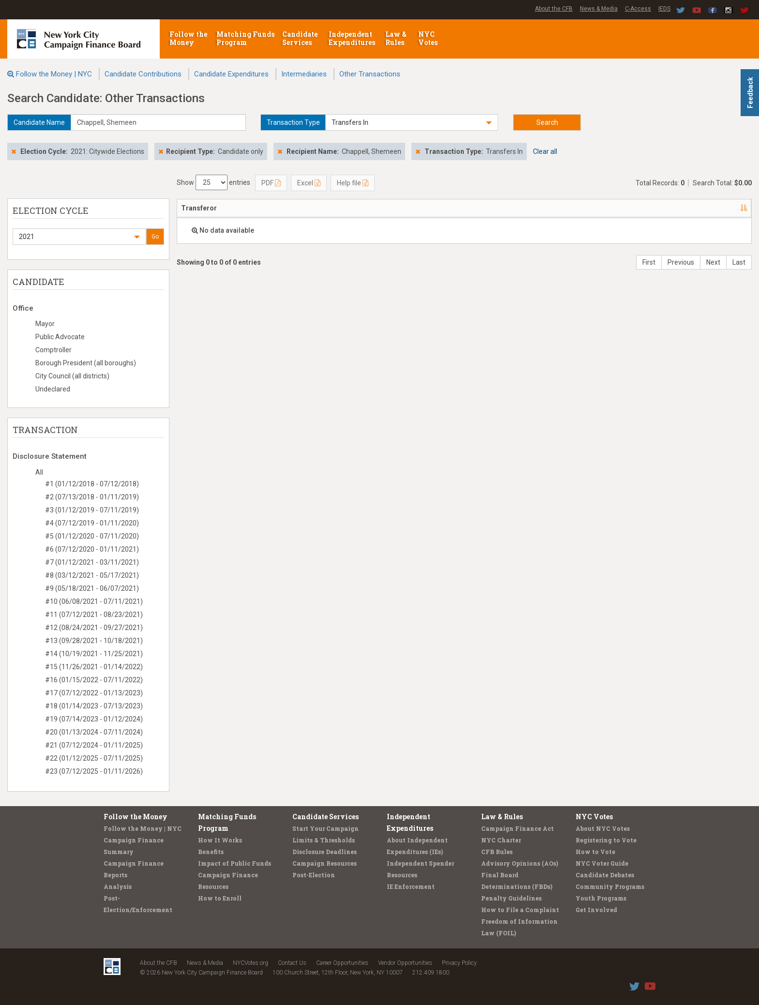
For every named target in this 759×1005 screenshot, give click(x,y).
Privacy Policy (459, 963)
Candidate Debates (605, 875)
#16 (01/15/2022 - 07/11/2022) (94, 680)
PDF (271, 183)
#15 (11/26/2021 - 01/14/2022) (94, 667)
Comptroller (53, 350)
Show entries (213, 182)
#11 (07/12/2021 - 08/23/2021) (94, 614)
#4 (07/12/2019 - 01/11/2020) (92, 523)
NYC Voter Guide (602, 863)
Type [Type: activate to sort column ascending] (695, 208)
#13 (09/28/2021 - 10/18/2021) (94, 641)
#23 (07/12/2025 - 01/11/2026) (94, 771)
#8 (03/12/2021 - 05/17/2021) (92, 575)
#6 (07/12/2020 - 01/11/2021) (92, 549)
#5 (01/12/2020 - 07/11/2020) (92, 536)
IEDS (664, 8)
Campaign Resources (324, 863)
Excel (308, 183)
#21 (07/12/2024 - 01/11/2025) (94, 745)
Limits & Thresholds (323, 840)
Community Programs (610, 886)
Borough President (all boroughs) (85, 363)
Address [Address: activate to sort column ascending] (304, 208)
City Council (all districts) (72, 376)
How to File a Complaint (520, 910)
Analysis (118, 886)
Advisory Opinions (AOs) (519, 863)
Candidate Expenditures (231, 74)
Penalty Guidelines (511, 898)
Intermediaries (304, 74)
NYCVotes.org (250, 963)
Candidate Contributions (143, 74)
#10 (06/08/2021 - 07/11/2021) (94, 601)
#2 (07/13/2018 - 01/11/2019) (92, 497)
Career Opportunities (342, 963)
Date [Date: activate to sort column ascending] (538, 208)
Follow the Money (188, 38)
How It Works (220, 840)
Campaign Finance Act (517, 828)
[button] (412, 122)
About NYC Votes (603, 828)
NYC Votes (428, 38)
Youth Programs (601, 898)
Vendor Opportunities (405, 963)
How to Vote (595, 851)
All (39, 472)
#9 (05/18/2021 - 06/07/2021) (92, 588)
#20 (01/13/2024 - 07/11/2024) (94, 732)
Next (713, 262)
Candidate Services (300, 38)
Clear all (545, 151)
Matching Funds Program (245, 38)
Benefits (211, 851)
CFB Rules (497, 851)
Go (155, 236)
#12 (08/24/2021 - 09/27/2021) (94, 627)
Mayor (45, 324)
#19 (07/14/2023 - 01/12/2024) (94, 719)
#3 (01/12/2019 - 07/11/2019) (92, 510)
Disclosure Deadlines (324, 851)
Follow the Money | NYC (54, 74)
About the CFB (554, 8)
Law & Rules (396, 38)
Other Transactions (369, 74)
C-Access (638, 8)
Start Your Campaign (325, 828)
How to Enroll (220, 898)
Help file (352, 183)
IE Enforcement (411, 886)
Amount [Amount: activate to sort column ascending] (655, 208)
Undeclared (52, 389)
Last (738, 262)
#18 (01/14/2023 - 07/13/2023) (94, 706)
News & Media (599, 8)
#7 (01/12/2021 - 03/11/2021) (92, 562)
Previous (681, 262)
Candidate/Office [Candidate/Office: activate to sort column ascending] (410, 208)
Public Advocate (60, 337)
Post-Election (313, 875)
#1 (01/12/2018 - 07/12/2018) (92, 484)
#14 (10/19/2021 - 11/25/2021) (94, 654)
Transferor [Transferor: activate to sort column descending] (199, 208)
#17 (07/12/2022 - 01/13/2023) (94, 693)
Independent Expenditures (353, 38)
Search (547, 122)
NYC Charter (501, 840)
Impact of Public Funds (234, 863)
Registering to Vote (606, 840)
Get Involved (596, 910)
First (648, 262)
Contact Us (292, 963)
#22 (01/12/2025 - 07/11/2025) (94, 758)
